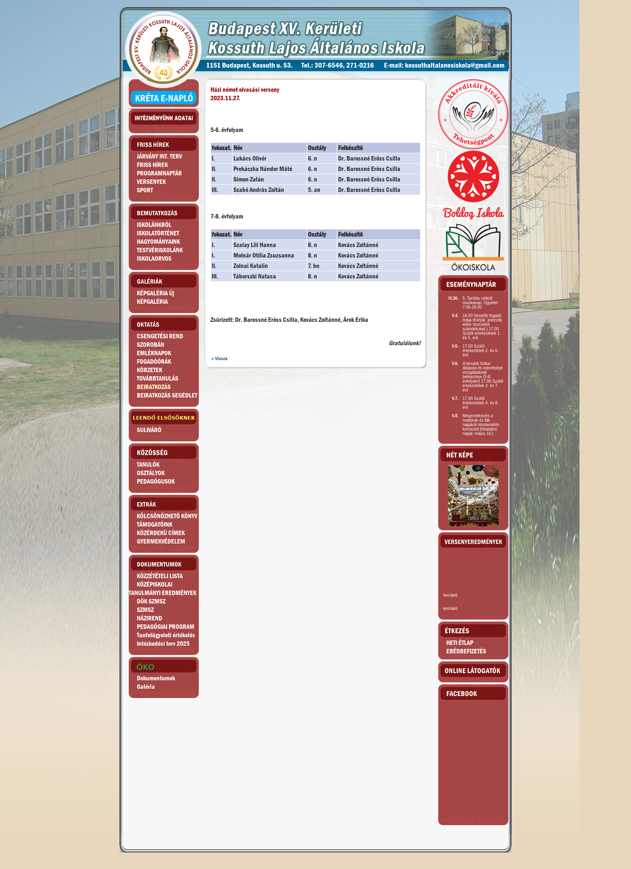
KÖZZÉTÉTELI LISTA (160, 576)
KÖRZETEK (149, 370)
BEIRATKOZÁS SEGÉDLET (167, 395)
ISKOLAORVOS (154, 258)
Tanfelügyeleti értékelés (166, 635)
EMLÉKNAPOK (154, 353)
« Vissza (219, 358)
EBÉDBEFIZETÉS (466, 651)
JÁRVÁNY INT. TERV (159, 156)
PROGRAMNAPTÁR (159, 173)
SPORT (145, 190)
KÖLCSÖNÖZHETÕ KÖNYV (167, 516)
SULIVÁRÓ (149, 430)
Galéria (146, 686)
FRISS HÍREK (152, 165)
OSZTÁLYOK (151, 473)
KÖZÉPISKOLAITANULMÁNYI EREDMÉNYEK (162, 588)
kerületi (450, 595)
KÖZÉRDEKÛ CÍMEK (161, 533)
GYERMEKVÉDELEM (161, 541)
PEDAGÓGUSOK (156, 481)
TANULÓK (148, 464)
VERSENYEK (151, 181)
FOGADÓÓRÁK (154, 361)
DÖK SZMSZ (151, 601)
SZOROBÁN (150, 344)
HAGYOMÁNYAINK (158, 241)
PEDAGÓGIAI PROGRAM (165, 626)
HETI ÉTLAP (459, 642)
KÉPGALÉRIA (152, 301)
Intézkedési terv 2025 (163, 643)
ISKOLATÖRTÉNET (158, 233)
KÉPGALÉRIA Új (155, 293)
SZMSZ (145, 609)
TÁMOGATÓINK (154, 524)
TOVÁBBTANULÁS (157, 378)
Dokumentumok (156, 678)
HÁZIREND (149, 618)
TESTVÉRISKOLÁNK (160, 250)
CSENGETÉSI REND (160, 336)
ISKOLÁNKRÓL (154, 224)
